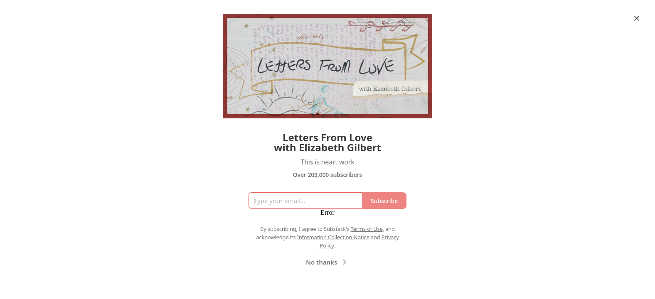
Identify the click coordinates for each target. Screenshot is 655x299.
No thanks (327, 262)
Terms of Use (367, 229)
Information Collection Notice (333, 237)
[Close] (636, 18)
